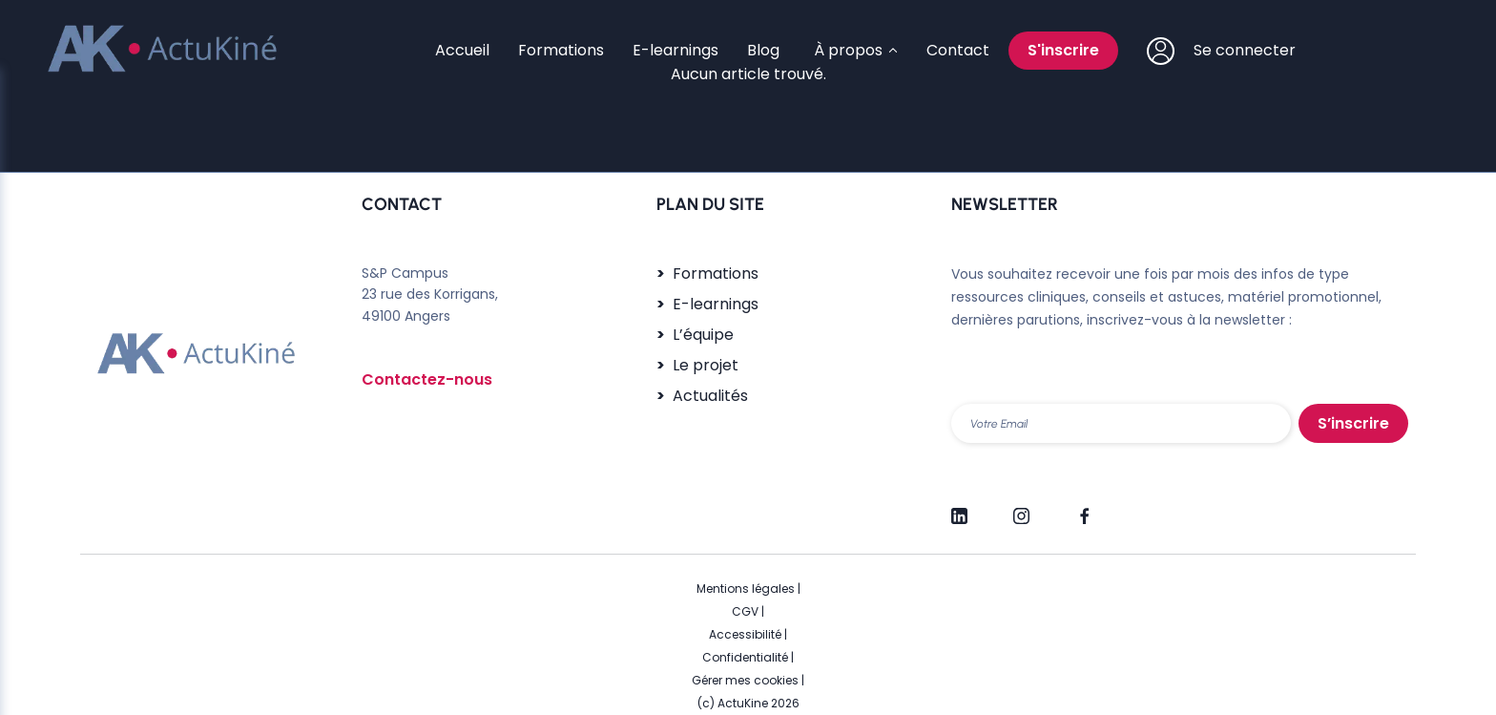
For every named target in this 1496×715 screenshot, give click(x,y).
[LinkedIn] (959, 508)
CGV (745, 611)
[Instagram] (1021, 508)
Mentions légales (745, 588)
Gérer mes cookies (745, 680)
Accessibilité (745, 634)
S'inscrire (1063, 50)
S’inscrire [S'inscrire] (1353, 423)
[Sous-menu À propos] (853, 50)
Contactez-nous (427, 379)
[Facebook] (1083, 508)
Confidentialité (745, 657)
